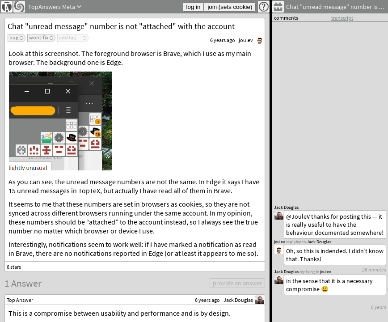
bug (13, 37)
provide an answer (237, 283)
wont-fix (38, 37)
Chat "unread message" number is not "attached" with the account (121, 26)
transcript (342, 17)
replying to (309, 272)
